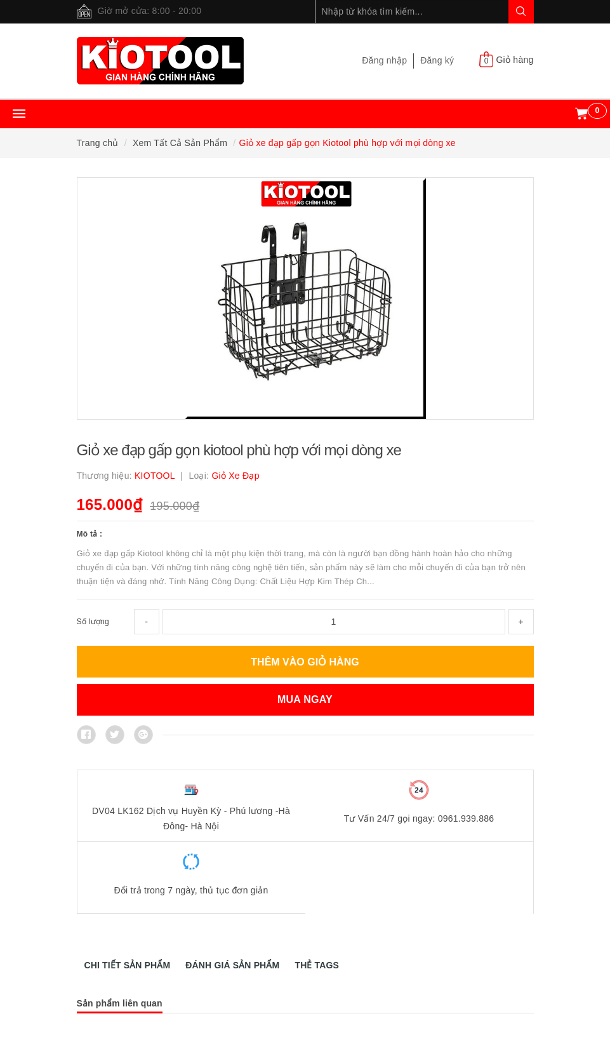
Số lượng (93, 621)
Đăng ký (437, 60)
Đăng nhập (384, 60)
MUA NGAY (305, 699)
